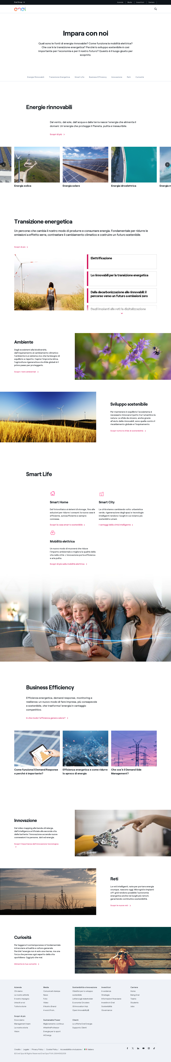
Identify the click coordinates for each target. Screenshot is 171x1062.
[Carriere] (144, 991)
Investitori (140, 2)
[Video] (56, 1003)
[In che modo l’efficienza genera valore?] (47, 721)
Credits (17, 1049)
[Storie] (27, 1006)
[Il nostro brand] (56, 1006)
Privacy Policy (37, 1049)
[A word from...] (56, 1010)
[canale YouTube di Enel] (143, 1048)
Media (130, 2)
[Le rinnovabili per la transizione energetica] (122, 278)
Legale (26, 1049)
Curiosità (139, 77)
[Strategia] (114, 995)
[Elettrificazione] (122, 261)
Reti (129, 77)
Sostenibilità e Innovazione (84, 987)
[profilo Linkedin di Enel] (138, 1048)
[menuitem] (127, 1048)
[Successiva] (167, 168)
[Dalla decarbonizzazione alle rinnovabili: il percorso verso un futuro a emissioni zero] (122, 295)
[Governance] (114, 1010)
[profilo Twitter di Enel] (132, 1048)
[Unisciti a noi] (27, 1003)
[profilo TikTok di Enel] (154, 1048)
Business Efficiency (98, 77)
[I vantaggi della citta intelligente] (116, 528)
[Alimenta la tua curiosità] (26, 964)
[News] (56, 995)
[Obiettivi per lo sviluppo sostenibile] (85, 993)
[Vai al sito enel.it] (85, 1024)
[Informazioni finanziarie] (114, 999)
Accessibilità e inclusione (71, 1049)
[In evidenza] (114, 991)
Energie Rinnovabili (35, 77)
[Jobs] (144, 1006)
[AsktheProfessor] (56, 1028)
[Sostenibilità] (114, 1006)
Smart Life (79, 77)
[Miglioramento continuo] (56, 1024)
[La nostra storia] (27, 1028)
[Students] (144, 1003)
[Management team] (27, 1024)
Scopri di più (19, 1016)
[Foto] (56, 999)
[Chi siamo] (27, 991)
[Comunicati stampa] (56, 991)
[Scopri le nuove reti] (120, 905)
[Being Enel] (144, 995)
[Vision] (27, 1031)
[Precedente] (3, 168)
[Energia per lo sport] (56, 1031)
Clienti (75, 1020)
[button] (19, 2)
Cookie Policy (52, 1049)
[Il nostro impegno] (27, 999)
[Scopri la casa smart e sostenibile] (67, 528)
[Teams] (144, 999)
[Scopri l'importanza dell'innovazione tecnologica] (37, 845)
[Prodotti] (27, 995)
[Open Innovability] (85, 1010)
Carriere (151, 2)
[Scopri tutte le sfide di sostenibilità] (128, 431)
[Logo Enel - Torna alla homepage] (20, 9)
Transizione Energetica (59, 77)
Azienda (120, 2)
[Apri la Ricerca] (155, 9)
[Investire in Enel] (114, 1003)
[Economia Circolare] (85, 1003)
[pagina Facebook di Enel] (127, 1048)
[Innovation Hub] (85, 1006)
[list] (85, 174)
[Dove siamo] (27, 1020)
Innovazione (116, 77)
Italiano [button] (89, 1049)
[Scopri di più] (57, 138)
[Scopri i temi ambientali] (26, 372)
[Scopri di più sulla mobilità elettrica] (68, 567)
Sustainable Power (51, 1020)
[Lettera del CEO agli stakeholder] (85, 999)
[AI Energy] (56, 1035)
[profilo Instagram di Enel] (148, 1048)
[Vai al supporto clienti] (85, 1028)
